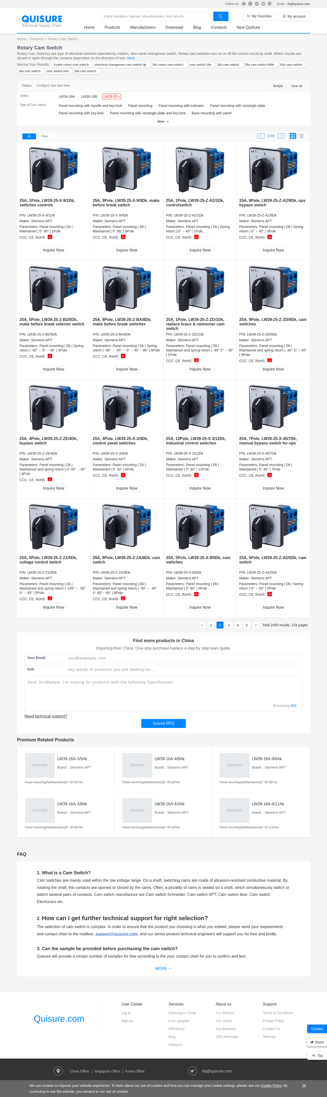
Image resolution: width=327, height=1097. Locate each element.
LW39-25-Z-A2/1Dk (189, 215)
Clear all (296, 86)
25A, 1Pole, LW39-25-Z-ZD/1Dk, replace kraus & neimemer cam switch (195, 324)
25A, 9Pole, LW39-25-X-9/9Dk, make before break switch (126, 202)
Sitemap (269, 1037)
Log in (126, 1013)
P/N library (177, 1029)
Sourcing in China (182, 1013)
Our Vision (224, 1021)
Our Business (226, 1029)
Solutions (176, 1045)
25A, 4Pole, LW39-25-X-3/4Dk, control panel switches (120, 441)
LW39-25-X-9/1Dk (41, 215)
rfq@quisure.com (298, 4)
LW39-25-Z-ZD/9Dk (262, 334)
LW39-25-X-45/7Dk (262, 453)
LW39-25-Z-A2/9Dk (262, 215)
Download (174, 27)
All (29, 136)
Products (112, 27)
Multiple (278, 86)
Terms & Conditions (278, 1013)
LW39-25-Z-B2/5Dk (42, 334)
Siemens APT (41, 221)
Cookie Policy (271, 1086)
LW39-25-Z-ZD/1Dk (189, 334)
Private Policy (273, 1021)
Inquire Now (53, 250)
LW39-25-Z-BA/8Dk (116, 334)
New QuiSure (248, 27)
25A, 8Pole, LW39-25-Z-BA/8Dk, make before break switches (122, 321)
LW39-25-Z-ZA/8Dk (115, 572)
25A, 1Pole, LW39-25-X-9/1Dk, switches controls (47, 202)
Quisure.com (59, 1019)
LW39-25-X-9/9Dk (114, 215)
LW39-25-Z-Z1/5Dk (42, 572)
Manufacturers (142, 27)
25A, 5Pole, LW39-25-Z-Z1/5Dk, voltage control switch (48, 560)
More (131, 58)
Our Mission (225, 1013)
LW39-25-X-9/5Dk (187, 572)
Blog (197, 27)
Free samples (179, 1021)
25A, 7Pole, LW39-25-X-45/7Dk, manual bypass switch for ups (268, 441)
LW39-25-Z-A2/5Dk (262, 572)
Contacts (219, 27)
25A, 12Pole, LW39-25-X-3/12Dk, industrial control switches (196, 441)
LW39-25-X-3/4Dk (114, 453)
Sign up (127, 1021)
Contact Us (271, 1029)
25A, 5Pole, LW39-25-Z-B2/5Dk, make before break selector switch (52, 321)
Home (89, 27)
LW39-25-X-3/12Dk (188, 453)
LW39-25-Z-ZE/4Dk (42, 453)
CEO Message (227, 1037)
